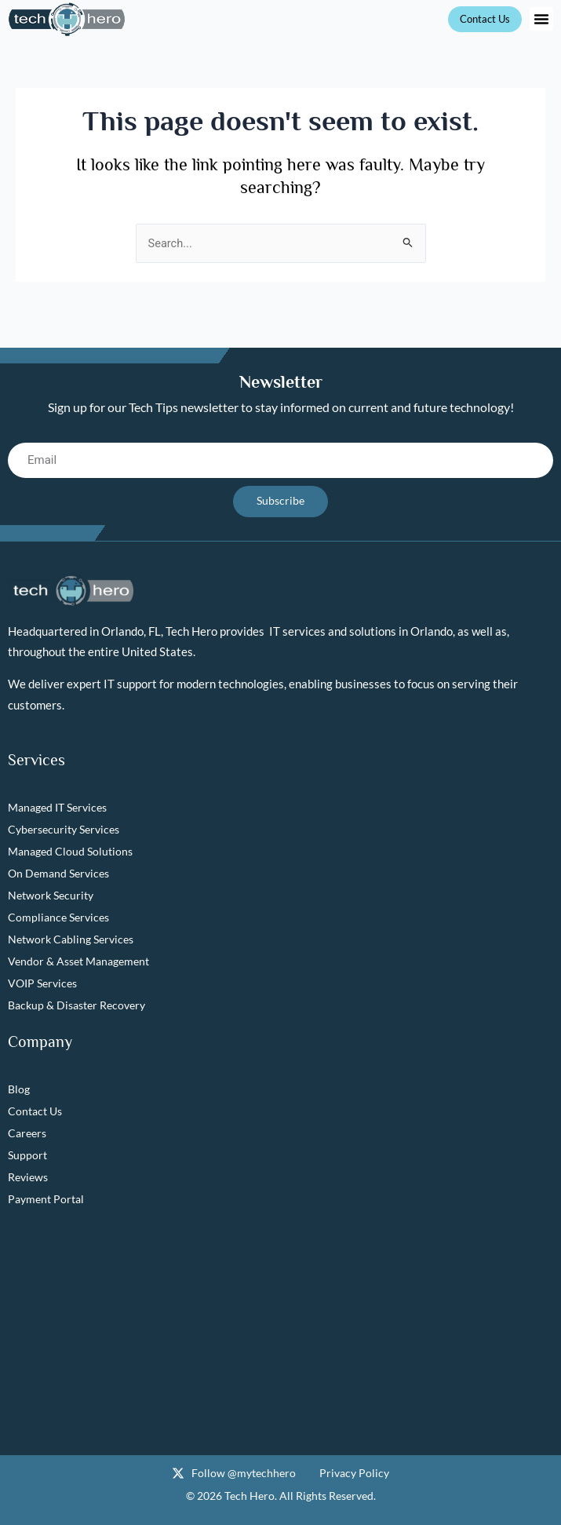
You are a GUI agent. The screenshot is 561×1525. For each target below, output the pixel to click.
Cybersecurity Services (63, 829)
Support (27, 1155)
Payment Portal (46, 1199)
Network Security (50, 895)
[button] (541, 19)
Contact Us (35, 1111)
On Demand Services (58, 873)
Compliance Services (58, 917)
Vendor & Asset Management (78, 961)
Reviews (28, 1177)
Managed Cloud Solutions (70, 851)
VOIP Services (42, 983)
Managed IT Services (57, 807)
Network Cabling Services (70, 939)
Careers (27, 1133)
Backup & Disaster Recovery (76, 1005)
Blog (19, 1089)
